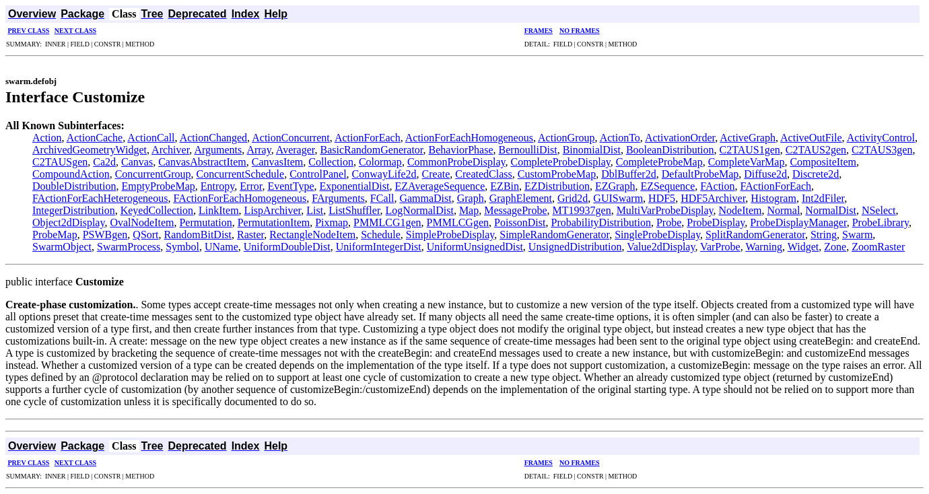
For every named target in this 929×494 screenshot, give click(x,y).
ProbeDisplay (716, 222)
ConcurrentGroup (153, 174)
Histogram (773, 198)
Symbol (182, 246)
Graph (470, 198)
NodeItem (739, 210)
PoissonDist (519, 222)
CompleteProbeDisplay (561, 162)
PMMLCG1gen (387, 222)
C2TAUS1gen (750, 149)
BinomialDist (592, 149)
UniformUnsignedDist (475, 246)
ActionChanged (213, 137)
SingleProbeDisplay (657, 234)
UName (221, 246)
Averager (295, 149)
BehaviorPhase (461, 149)
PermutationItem (274, 222)
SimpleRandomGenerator (554, 234)
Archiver (170, 149)
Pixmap (331, 222)
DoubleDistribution (74, 186)
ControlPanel (317, 174)
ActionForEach (368, 137)
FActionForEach (776, 186)
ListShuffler (354, 210)
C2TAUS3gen (882, 149)
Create (436, 174)
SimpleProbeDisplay (450, 234)
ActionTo (620, 137)
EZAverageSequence (439, 186)
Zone (835, 246)
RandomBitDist (198, 234)
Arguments (218, 149)
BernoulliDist (528, 149)
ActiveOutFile (811, 137)
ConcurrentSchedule (241, 174)
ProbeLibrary (880, 222)
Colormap (380, 162)
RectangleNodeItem (312, 234)
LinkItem (219, 210)
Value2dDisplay (661, 246)
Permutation (205, 222)
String (824, 234)
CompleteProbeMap (659, 162)
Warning (763, 246)
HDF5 (661, 198)
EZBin (504, 186)
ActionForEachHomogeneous (469, 137)
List (314, 210)
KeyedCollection (157, 210)
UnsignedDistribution (575, 246)
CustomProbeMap (557, 174)
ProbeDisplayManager (798, 222)
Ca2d (104, 162)
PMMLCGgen (458, 222)
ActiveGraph (748, 137)
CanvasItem (277, 162)
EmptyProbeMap (158, 186)
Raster (250, 234)
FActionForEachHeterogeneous (100, 198)
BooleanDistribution (670, 149)
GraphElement (520, 198)
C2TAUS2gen (816, 149)
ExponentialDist (354, 186)
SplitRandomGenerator (755, 234)
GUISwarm (618, 198)
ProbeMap (54, 234)
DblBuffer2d (628, 174)
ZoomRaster (878, 246)
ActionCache (95, 137)
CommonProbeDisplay (456, 162)
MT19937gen (582, 210)
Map (469, 210)
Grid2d (572, 198)
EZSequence (667, 186)
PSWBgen (105, 234)
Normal (783, 210)
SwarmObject (62, 246)
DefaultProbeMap (700, 174)
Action (47, 137)
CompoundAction (71, 174)
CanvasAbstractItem (202, 162)
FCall (382, 198)
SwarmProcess (128, 246)
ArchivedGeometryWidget (89, 149)
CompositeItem (823, 162)
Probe (668, 222)
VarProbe (720, 246)
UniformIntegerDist (378, 246)
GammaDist (425, 198)
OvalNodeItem (142, 222)
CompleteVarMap (746, 162)
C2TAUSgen (60, 162)
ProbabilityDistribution (600, 222)
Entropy (218, 186)
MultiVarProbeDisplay (665, 210)
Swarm (857, 234)
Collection (330, 162)
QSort (145, 234)
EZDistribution (557, 186)
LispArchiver (273, 210)
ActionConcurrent (291, 137)
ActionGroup (566, 137)
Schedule (381, 234)
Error (251, 186)
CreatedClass (483, 174)
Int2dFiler (823, 198)
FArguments (338, 198)
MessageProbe (515, 210)
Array (258, 149)
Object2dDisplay (68, 222)
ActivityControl (881, 137)
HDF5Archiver (713, 198)
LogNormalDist (420, 210)
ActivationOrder (680, 137)
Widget (803, 246)
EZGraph (615, 186)
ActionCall (150, 137)
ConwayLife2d (384, 174)
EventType (290, 186)
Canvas (137, 162)
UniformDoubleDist (287, 246)
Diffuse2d (765, 174)
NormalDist (830, 210)
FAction (717, 186)
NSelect (879, 210)
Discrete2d (815, 174)
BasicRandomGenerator (371, 149)
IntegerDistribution (73, 210)
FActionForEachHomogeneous (239, 198)
